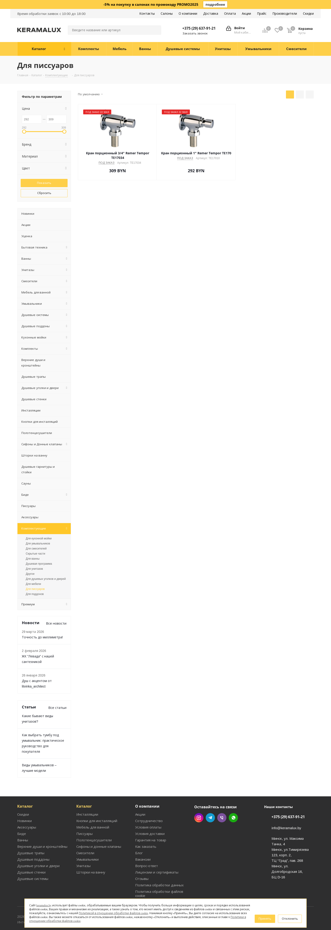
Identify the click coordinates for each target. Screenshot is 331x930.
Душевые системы (32, 862)
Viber (221, 801)
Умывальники (87, 842)
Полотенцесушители (92, 823)
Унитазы (83, 849)
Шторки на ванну (89, 855)
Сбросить (44, 192)
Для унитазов (34, 557)
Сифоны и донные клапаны (98, 829)
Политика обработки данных (158, 868)
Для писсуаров (35, 577)
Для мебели (33, 572)
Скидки (23, 797)
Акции (140, 797)
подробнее (215, 4)
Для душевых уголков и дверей (46, 567)
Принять (267, 918)
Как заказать (145, 829)
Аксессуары (26, 810)
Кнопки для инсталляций (96, 804)
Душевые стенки (30, 855)
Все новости (56, 612)
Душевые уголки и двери (37, 849)
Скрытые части (35, 542)
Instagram (198, 801)
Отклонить (290, 918)
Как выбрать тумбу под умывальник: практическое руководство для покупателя (43, 729)
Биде (21, 817)
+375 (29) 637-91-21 (199, 28)
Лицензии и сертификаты (155, 855)
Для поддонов (35, 582)
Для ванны (33, 547)
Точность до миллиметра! (41, 626)
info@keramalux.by (286, 811)
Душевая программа (39, 552)
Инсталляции (87, 797)
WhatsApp (233, 801)
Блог (139, 836)
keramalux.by (43, 910)
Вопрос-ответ (146, 849)
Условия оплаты (148, 810)
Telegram (210, 801)
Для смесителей (36, 537)
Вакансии (142, 842)
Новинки (24, 804)
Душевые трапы (30, 836)
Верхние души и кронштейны (40, 829)
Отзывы (141, 862)
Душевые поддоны (32, 842)
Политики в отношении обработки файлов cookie (142, 921)
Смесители (85, 836)
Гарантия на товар (150, 823)
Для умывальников (38, 532)
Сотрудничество (148, 804)
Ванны (22, 823)
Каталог (25, 789)
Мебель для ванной (92, 810)
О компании (147, 789)
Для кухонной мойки (38, 527)
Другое (30, 562)
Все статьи (57, 696)
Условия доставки (149, 817)
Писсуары (84, 817)
